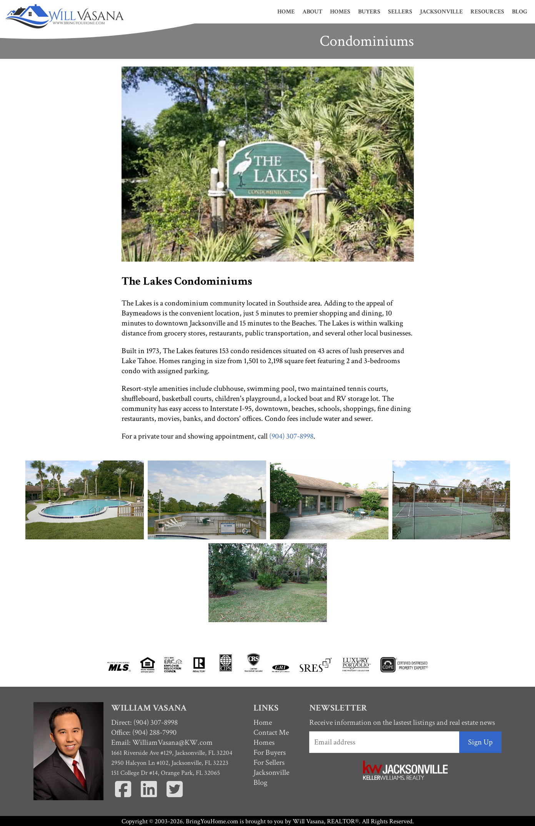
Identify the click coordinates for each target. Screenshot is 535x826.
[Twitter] (175, 795)
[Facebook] (123, 795)
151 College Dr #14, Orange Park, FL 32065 (165, 773)
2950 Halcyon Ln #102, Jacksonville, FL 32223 (169, 763)
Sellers (400, 12)
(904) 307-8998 (291, 436)
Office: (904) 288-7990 (144, 733)
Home (286, 12)
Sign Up (480, 742)
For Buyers (269, 753)
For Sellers (269, 763)
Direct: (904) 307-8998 (144, 723)
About (312, 12)
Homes (340, 12)
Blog (519, 12)
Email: (162, 743)
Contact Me (271, 733)
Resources (487, 12)
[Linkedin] (149, 795)
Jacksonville (441, 12)
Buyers (369, 12)
